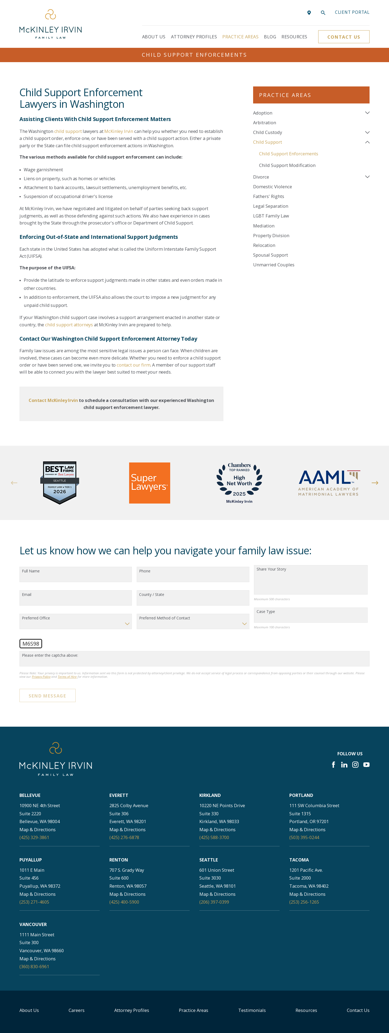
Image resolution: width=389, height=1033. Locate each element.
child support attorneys (69, 324)
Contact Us (343, 37)
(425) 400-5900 (124, 902)
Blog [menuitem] (270, 36)
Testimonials (252, 1010)
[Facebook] (333, 765)
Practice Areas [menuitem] (240, 36)
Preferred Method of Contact (164, 618)
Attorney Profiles (131, 1010)
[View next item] (375, 482)
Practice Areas (193, 1010)
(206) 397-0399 (214, 902)
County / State (151, 594)
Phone (144, 571)
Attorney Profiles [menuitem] (194, 36)
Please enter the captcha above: (50, 655)
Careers (77, 1010)
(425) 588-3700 (214, 837)
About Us (29, 1010)
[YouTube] (366, 765)
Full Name (31, 571)
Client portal (352, 12)
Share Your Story (271, 569)
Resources (306, 1010)
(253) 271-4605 (34, 902)
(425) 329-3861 (34, 837)
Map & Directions (37, 829)
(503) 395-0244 (304, 837)
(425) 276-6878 (124, 837)
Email (26, 594)
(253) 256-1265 (304, 902)
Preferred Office (36, 618)
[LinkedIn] (344, 765)
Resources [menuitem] (294, 36)
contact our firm (133, 365)
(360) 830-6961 (34, 966)
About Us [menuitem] (154, 36)
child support (68, 131)
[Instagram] (355, 765)
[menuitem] (308, 113)
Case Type (266, 611)
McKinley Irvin (118, 131)
